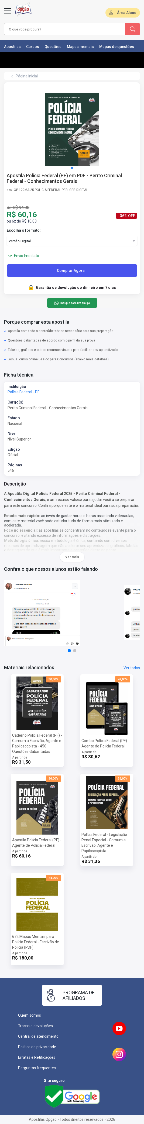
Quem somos (29, 1015)
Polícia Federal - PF (23, 392)
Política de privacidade (37, 1047)
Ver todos (132, 668)
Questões (52, 47)
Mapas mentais (80, 47)
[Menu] (7, 14)
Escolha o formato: (24, 230)
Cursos (32, 47)
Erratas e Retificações (36, 1057)
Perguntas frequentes (37, 1068)
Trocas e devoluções (35, 1026)
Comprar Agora (71, 270)
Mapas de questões (116, 47)
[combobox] (61, 29)
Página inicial (27, 76)
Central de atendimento (38, 1036)
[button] (72, 168)
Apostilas (12, 47)
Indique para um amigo (72, 303)
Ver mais (72, 557)
